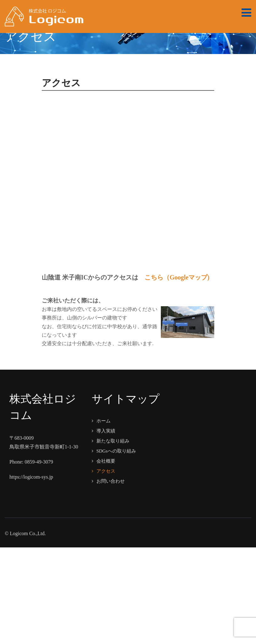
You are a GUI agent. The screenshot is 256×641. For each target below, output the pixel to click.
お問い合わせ (110, 481)
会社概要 (105, 461)
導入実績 (105, 430)
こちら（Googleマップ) (177, 277)
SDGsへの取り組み (116, 451)
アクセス (105, 471)
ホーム (103, 420)
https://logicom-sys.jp (31, 477)
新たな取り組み (112, 440)
